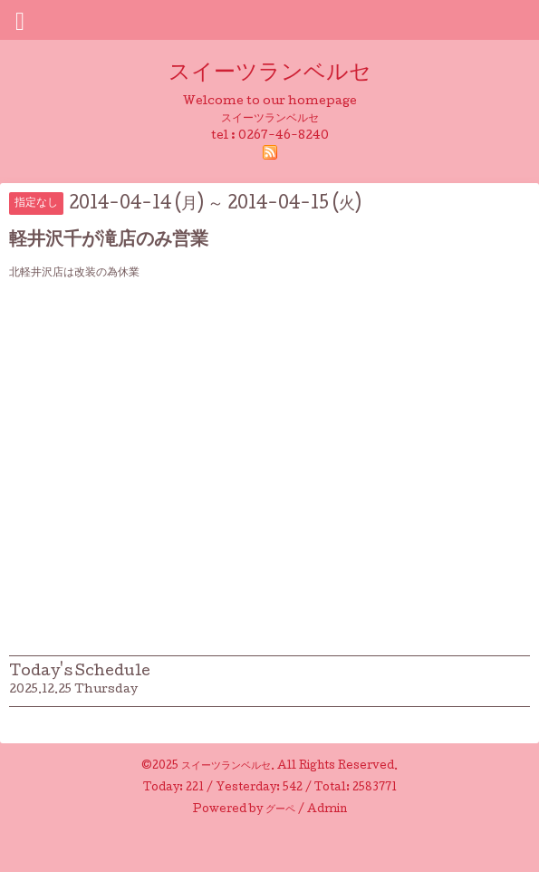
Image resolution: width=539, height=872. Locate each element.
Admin (327, 810)
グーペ (280, 810)
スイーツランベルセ (280, 74)
